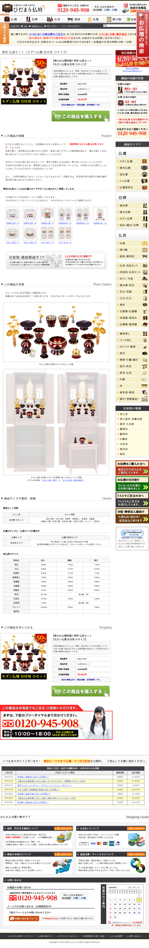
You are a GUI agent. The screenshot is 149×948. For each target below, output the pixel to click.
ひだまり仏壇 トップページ (21, 936)
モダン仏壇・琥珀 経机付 (72, 480)
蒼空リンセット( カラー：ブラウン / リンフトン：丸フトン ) (44, 785)
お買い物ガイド (46, 936)
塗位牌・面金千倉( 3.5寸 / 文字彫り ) (33, 794)
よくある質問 (117, 936)
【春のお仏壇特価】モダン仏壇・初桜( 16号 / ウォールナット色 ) (46, 798)
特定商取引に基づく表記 (94, 936)
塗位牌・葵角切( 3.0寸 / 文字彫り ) (32, 802)
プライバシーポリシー (68, 936)
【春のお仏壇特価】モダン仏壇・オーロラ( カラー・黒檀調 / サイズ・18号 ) (51, 781)
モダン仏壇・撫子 (49, 480)
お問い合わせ (134, 936)
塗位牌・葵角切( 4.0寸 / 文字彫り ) (32, 777)
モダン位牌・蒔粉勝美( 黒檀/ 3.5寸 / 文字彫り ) (38, 789)
